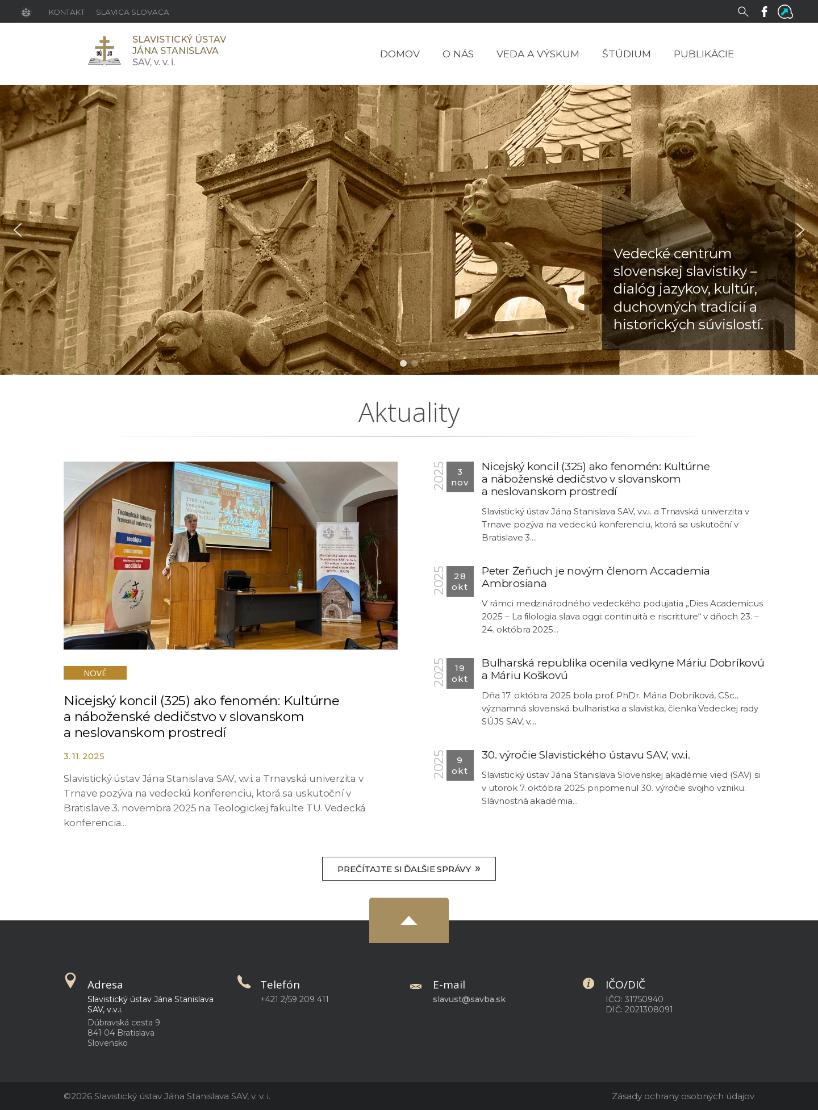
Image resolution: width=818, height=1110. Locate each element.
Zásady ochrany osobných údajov (683, 1096)
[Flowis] (788, 10)
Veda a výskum (537, 54)
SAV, (179, 51)
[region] (409, 230)
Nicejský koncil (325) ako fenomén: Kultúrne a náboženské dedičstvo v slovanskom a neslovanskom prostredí (202, 716)
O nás (458, 54)
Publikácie (704, 54)
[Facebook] (767, 10)
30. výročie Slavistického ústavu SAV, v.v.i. (586, 754)
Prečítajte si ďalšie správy (408, 868)
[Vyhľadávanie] (746, 10)
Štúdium (626, 54)
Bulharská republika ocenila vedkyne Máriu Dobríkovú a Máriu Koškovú (623, 669)
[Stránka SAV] (28, 11)
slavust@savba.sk (469, 999)
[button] (18, 230)
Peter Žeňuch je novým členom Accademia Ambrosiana (596, 577)
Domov (400, 54)
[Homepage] (104, 51)
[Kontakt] (67, 11)
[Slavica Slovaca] (132, 11)
